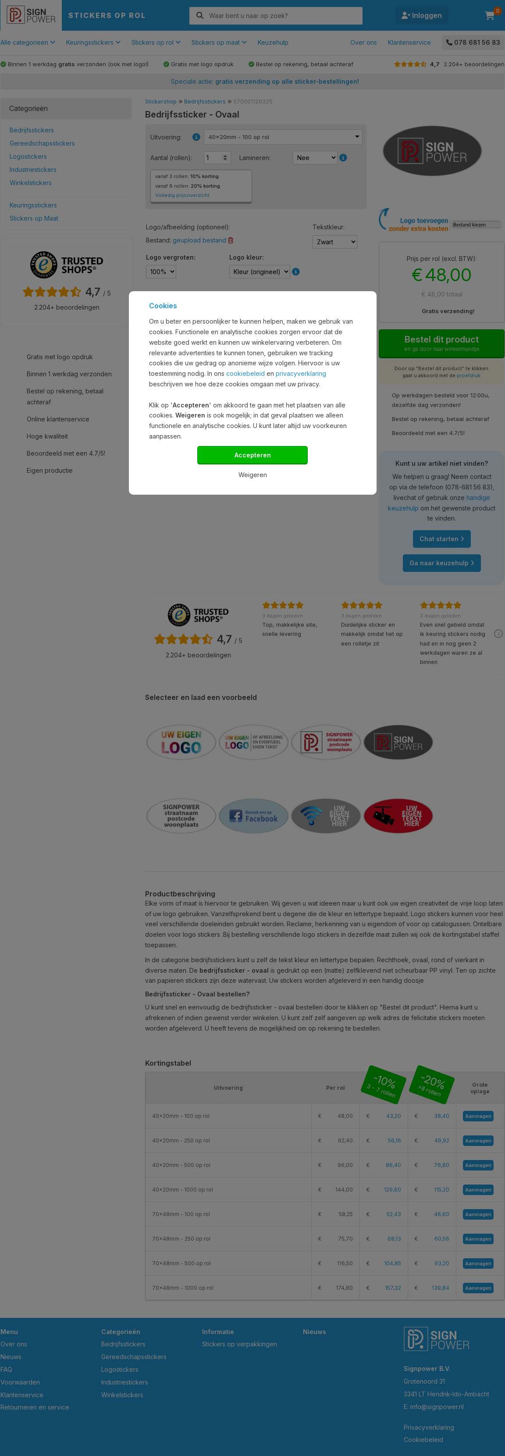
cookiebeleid (245, 373)
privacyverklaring (301, 373)
